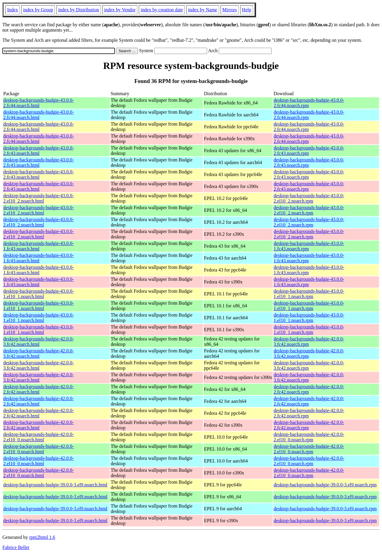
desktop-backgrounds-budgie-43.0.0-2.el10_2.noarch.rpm (309, 198)
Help (246, 9)
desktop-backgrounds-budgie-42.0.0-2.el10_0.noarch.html (38, 437)
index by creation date (162, 9)
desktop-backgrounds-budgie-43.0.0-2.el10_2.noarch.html (38, 198)
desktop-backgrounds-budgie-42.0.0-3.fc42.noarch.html (38, 341)
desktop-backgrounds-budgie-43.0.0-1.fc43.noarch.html (38, 246)
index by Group (38, 9)
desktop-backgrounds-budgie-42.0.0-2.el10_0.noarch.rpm (309, 437)
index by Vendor (119, 9)
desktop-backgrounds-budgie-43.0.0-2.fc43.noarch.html (38, 150)
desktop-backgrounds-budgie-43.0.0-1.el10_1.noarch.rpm (309, 294)
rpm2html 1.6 (42, 537)
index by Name (202, 9)
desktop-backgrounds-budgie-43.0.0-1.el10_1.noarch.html (38, 294)
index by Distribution (78, 9)
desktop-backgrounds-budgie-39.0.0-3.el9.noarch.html (55, 484)
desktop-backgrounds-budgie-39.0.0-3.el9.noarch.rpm (325, 484)
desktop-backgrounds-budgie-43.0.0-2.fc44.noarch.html (38, 103)
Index (12, 9)
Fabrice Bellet (15, 547)
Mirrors (229, 9)
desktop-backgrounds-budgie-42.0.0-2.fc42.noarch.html (38, 389)
